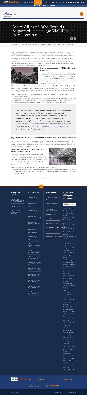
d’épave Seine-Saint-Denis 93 (33, 231)
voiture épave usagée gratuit (53, 227)
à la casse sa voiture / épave (53, 219)
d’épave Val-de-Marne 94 (33, 238)
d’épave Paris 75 (33, 198)
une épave (51, 214)
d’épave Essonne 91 (34, 217)
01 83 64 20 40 (54, 386)
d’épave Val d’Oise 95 (34, 245)
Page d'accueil (15, 44)
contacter (17, 218)
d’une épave (51, 198)
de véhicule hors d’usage (53, 223)
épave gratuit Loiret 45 (34, 274)
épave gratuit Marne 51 (34, 280)
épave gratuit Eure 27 (34, 263)
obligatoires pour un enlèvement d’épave (17, 200)
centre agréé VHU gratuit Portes (31, 113)
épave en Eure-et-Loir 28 (34, 269)
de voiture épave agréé (53, 232)
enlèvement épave (44, 121)
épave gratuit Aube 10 (34, 257)
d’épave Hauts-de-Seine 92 (34, 224)
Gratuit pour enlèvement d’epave (17, 212)
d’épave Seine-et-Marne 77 (34, 205)
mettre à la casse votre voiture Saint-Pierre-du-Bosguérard (47, 126)
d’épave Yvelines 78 (34, 211)
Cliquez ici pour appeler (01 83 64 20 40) (43, 5)
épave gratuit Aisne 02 (34, 251)
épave (16, 206)
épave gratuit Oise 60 (34, 286)
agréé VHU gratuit (53, 236)
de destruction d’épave (52, 210)
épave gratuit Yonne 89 (34, 292)
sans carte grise (52, 204)
